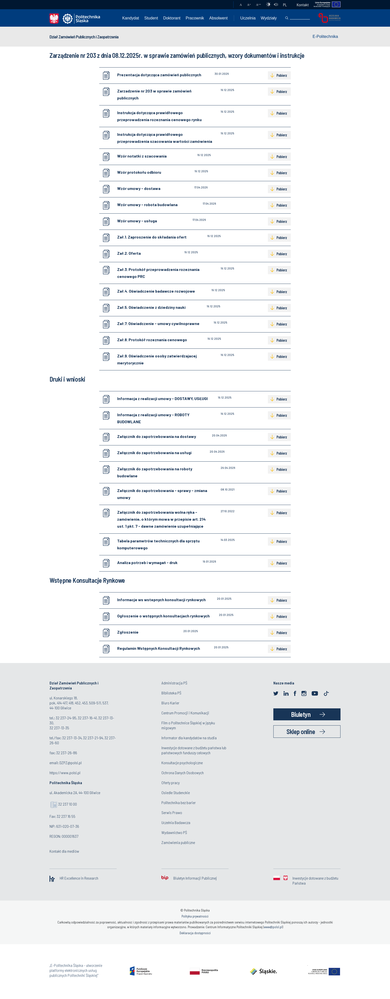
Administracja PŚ (174, 682)
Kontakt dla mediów (64, 851)
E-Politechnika (325, 36)
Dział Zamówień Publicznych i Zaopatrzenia (83, 36)
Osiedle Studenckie (175, 792)
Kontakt (303, 4)
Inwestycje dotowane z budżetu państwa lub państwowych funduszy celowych (193, 750)
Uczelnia (247, 18)
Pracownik (195, 18)
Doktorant (171, 18)
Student (151, 18)
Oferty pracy (170, 782)
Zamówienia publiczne (178, 842)
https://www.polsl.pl (64, 772)
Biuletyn (300, 714)
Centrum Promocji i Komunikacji (185, 712)
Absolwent (218, 18)
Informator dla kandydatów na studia (189, 737)
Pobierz (282, 75)
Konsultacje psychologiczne (182, 762)
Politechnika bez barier (178, 802)
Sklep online (301, 731)
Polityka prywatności (195, 916)
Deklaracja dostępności (195, 933)
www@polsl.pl (273, 927)
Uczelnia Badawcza (175, 822)
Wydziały (269, 18)
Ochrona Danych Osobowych (182, 772)
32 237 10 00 (67, 804)
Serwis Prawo (171, 812)
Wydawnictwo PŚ (174, 832)
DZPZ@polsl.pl (70, 762)
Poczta (224, 4)
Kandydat (130, 18)
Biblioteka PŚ (171, 692)
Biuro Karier (170, 702)
